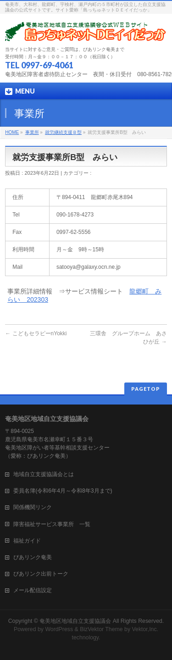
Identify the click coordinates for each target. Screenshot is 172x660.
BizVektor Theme (101, 629)
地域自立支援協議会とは (49, 474)
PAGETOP (145, 389)
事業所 (32, 132)
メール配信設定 (32, 590)
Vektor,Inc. (145, 629)
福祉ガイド (27, 541)
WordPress (59, 629)
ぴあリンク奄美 (32, 557)
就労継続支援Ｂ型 (63, 132)
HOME (12, 132)
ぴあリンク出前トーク (40, 574)
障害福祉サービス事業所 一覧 (51, 524)
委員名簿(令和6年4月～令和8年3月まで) (62, 491)
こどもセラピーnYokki (36, 333)
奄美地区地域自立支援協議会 (75, 621)
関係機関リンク (32, 507)
